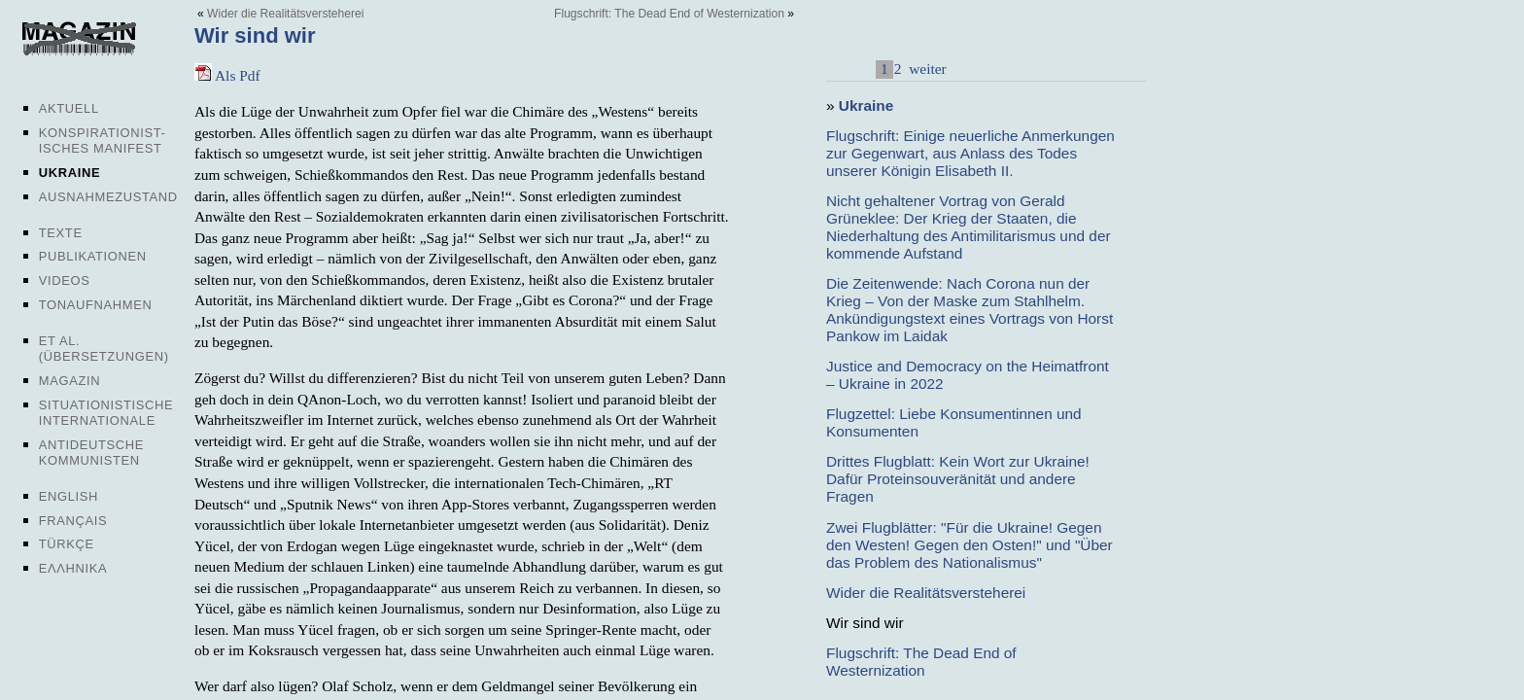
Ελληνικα (73, 568)
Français (73, 520)
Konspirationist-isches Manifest (102, 140)
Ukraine (69, 172)
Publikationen (93, 256)
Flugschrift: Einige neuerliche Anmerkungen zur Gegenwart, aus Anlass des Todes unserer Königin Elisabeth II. (970, 153)
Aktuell (69, 108)
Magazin (69, 380)
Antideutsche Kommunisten (91, 453)
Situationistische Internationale (106, 413)
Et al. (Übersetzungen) (104, 348)
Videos (64, 280)
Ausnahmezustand (108, 197)
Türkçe (66, 544)
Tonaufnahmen (96, 305)
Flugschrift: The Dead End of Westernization (669, 13)
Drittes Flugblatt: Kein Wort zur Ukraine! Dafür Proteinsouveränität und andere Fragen (958, 479)
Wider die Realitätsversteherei (285, 13)
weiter (925, 68)
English (68, 496)
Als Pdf (227, 75)
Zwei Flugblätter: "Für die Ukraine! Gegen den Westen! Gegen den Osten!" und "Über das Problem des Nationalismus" (969, 545)
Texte (61, 233)
